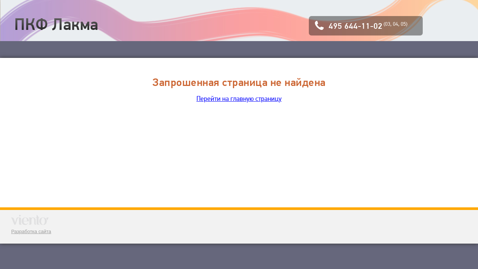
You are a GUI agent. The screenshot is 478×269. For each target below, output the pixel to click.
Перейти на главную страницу (239, 98)
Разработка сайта (31, 231)
